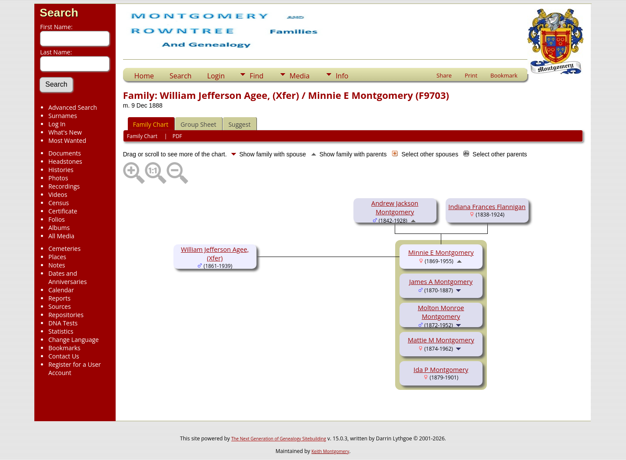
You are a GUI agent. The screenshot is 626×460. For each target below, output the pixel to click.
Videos (57, 194)
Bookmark (503, 75)
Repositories (65, 315)
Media (300, 76)
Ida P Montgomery (440, 369)
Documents (64, 153)
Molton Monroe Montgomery (441, 312)
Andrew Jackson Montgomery (394, 207)
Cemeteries (64, 248)
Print (471, 75)
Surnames (62, 116)
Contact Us (63, 356)
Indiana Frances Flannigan (487, 206)
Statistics (60, 331)
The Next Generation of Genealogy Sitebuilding (278, 439)
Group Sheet (198, 124)
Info (342, 76)
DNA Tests (62, 323)
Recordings (64, 186)
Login (216, 76)
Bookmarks (64, 348)
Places (57, 257)
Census (58, 203)
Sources (59, 306)
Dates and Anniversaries (67, 277)
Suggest (239, 124)
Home (144, 76)
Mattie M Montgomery (441, 339)
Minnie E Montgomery (441, 252)
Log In (56, 124)
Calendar (61, 290)
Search (59, 12)
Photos (58, 178)
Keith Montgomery (331, 451)
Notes (56, 265)
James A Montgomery (441, 281)
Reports (59, 298)
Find (256, 76)
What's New (65, 132)
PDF (177, 136)
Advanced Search (72, 107)
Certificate (62, 211)
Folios (56, 219)
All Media (61, 236)
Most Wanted (67, 140)
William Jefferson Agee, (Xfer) (215, 253)
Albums (59, 227)
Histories (60, 170)
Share (444, 75)
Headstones (65, 161)
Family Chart (151, 124)
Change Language (73, 339)
